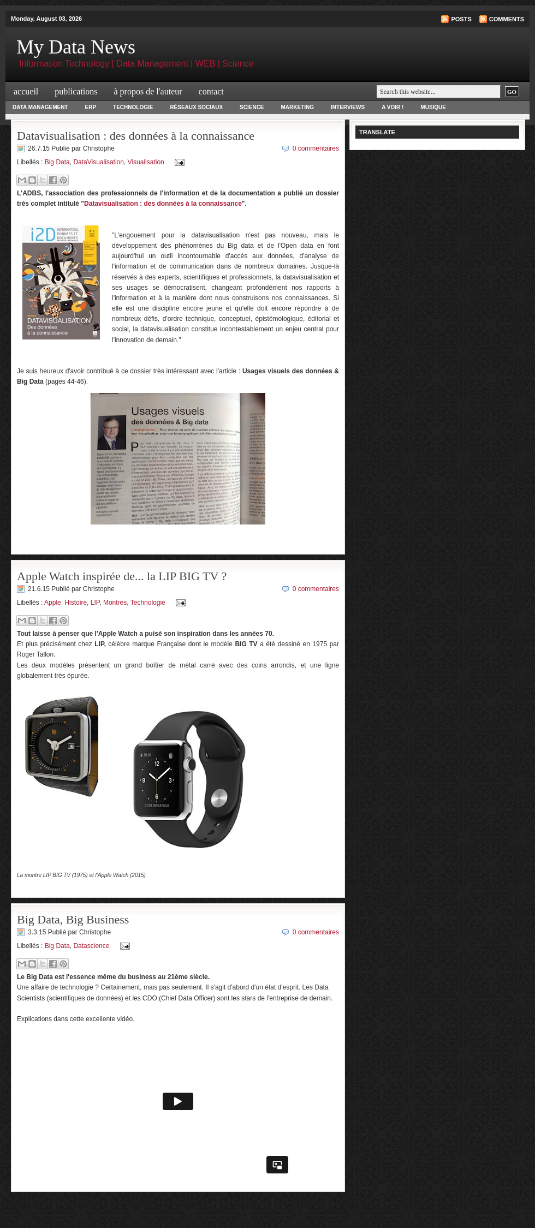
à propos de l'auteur (148, 91)
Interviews (348, 107)
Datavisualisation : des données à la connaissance (135, 135)
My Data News (75, 47)
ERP (90, 107)
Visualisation (146, 162)
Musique (433, 107)
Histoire (75, 602)
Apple (52, 602)
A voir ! (392, 107)
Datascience (91, 946)
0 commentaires (316, 148)
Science (252, 107)
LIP (95, 602)
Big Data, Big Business (73, 919)
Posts (461, 19)
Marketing (297, 107)
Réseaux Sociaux (196, 107)
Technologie (133, 107)
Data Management (40, 107)
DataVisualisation (98, 162)
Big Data (57, 162)
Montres (115, 602)
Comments (506, 19)
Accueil (26, 91)
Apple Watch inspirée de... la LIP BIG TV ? (122, 576)
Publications (76, 91)
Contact (211, 91)
